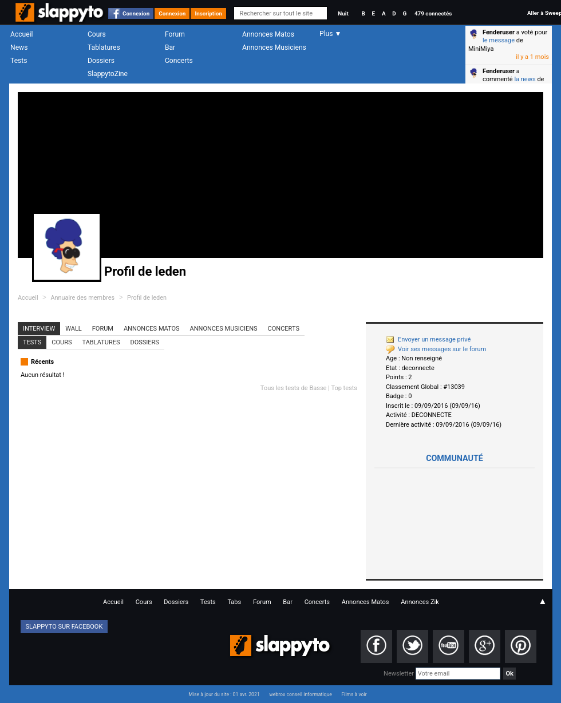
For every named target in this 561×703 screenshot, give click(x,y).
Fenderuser (499, 32)
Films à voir (353, 694)
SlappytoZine (108, 74)
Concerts (179, 61)
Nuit (343, 13)
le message (499, 40)
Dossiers (101, 61)
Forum (175, 34)
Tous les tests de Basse (293, 388)
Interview (39, 328)
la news (524, 79)
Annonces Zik (420, 602)
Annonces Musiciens (274, 47)
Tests (18, 61)
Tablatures (104, 47)
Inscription (208, 13)
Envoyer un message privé (428, 339)
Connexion (136, 13)
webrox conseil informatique (300, 694)
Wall (73, 328)
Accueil (21, 34)
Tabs (234, 602)
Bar (170, 47)
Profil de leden (147, 297)
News (18, 47)
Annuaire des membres (82, 297)
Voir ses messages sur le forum (436, 349)
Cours (97, 34)
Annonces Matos (268, 34)
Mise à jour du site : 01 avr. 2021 (223, 694)
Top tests (344, 388)
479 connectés (433, 13)
